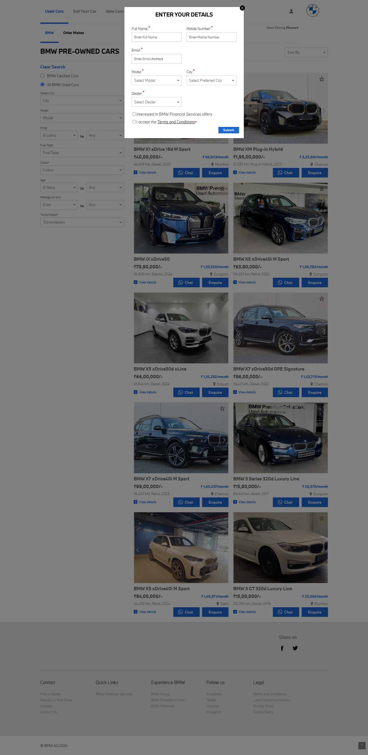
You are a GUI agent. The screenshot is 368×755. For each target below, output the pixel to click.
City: (190, 72)
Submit (228, 130)
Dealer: (137, 93)
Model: (137, 72)
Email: (136, 50)
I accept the (165, 121)
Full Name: (140, 28)
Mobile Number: (199, 28)
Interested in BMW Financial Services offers (172, 114)
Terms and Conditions (176, 121)
